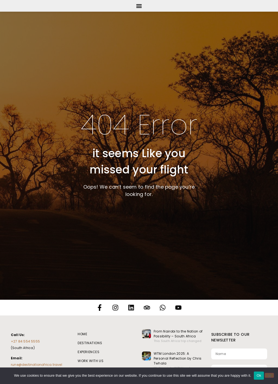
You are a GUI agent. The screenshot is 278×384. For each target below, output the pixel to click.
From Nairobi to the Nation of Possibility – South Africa (178, 333)
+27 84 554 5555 (25, 341)
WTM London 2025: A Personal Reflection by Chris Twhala (177, 358)
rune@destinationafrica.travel (36, 364)
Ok (259, 375)
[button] (139, 5)
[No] (269, 375)
